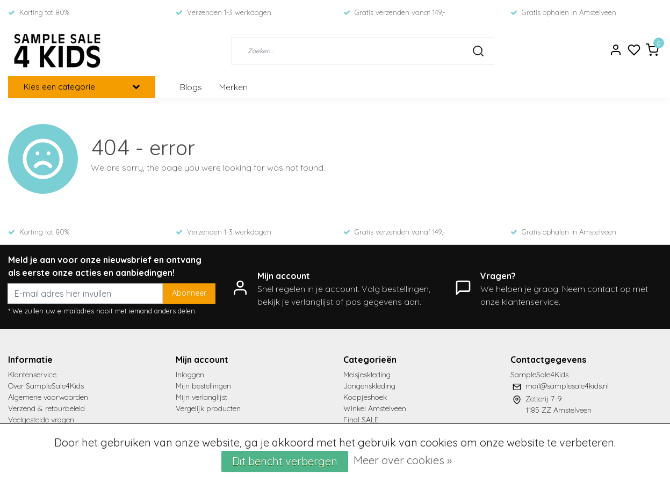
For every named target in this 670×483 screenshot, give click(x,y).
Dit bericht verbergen (284, 461)
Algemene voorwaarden (48, 397)
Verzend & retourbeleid (46, 408)
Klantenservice (32, 374)
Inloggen (190, 374)
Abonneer (189, 293)
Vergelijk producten (208, 408)
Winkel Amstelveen (374, 408)
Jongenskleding (369, 386)
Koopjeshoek (365, 397)
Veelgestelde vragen (41, 420)
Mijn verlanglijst (201, 397)
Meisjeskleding (367, 374)
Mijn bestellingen (203, 386)
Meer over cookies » (403, 460)
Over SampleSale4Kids (46, 386)
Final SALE (361, 420)
